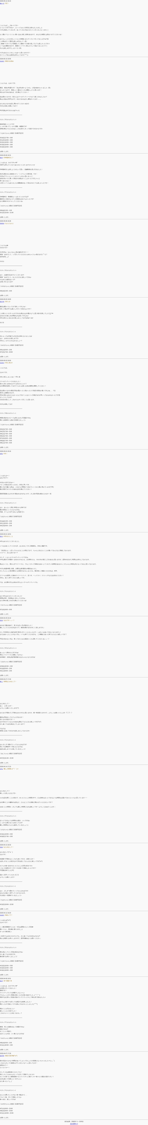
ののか (2, 223)
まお (1, 620)
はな (1, 453)
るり (1, 536)
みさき (2, 301)
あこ (1, 681)
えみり (2, 61)
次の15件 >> (74, 1124)
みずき (2, 1056)
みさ (1, 157)
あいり (2, 3)
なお (1, 847)
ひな (1, 769)
